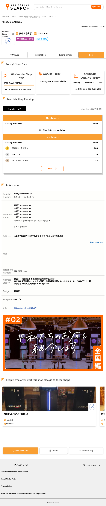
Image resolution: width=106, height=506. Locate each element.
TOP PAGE (6, 17)
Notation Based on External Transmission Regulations (23, 493)
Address (7, 236)
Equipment (8, 299)
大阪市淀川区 (35, 17)
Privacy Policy (6, 486)
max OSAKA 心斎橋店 (16, 413)
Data (91, 55)
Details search (16, 17)
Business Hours (7, 216)
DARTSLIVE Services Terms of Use (14, 471)
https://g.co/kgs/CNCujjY (25, 308)
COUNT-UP (14, 108)
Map (5, 253)
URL (5, 307)
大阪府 (26, 17)
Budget (6, 291)
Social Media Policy (9, 479)
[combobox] (62, 7)
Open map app (96, 242)
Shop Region (91, 465)
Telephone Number (8, 271)
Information (40, 55)
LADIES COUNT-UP (91, 108)
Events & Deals (65, 55)
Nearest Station (7, 281)
